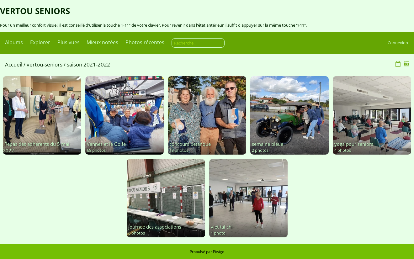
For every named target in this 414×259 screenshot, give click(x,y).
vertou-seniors (44, 64)
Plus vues (68, 42)
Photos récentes (144, 42)
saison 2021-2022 (88, 64)
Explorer (40, 42)
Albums (14, 42)
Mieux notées (102, 42)
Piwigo (218, 251)
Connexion (398, 42)
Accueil (13, 64)
